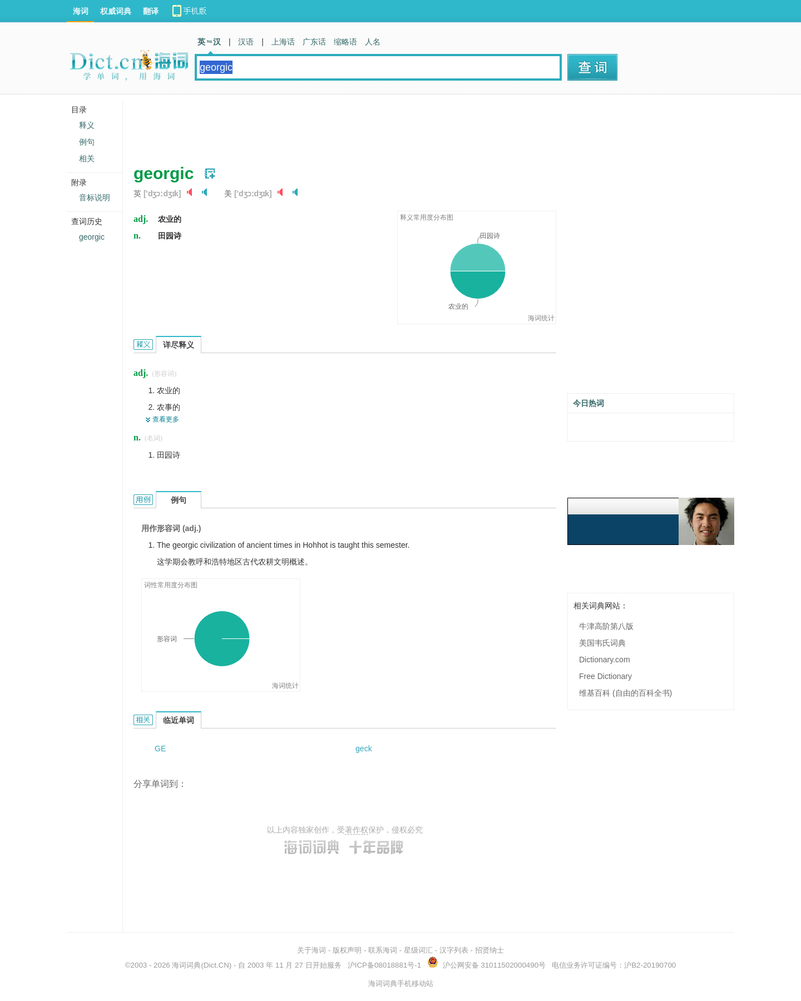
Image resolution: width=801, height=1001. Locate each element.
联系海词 (382, 950)
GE (160, 748)
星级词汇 (418, 950)
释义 (87, 125)
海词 (80, 11)
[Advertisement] (336, 125)
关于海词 (311, 950)
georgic (92, 236)
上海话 (283, 41)
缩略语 (345, 41)
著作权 (356, 829)
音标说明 (94, 197)
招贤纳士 (489, 950)
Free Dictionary (605, 676)
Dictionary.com (604, 659)
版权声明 (347, 950)
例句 (87, 141)
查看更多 (165, 419)
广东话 (314, 41)
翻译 (151, 11)
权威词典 (115, 11)
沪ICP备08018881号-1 (384, 965)
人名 (372, 41)
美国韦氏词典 (602, 642)
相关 (87, 158)
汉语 (246, 41)
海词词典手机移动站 (400, 983)
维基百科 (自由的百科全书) (625, 692)
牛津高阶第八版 (606, 626)
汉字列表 (453, 950)
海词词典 (186, 965)
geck (363, 748)
